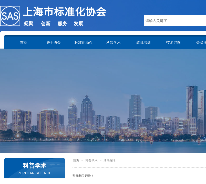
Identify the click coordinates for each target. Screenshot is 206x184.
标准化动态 (83, 42)
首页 (23, 42)
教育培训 (143, 42)
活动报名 (110, 160)
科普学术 (113, 42)
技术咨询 (173, 42)
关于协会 (53, 42)
